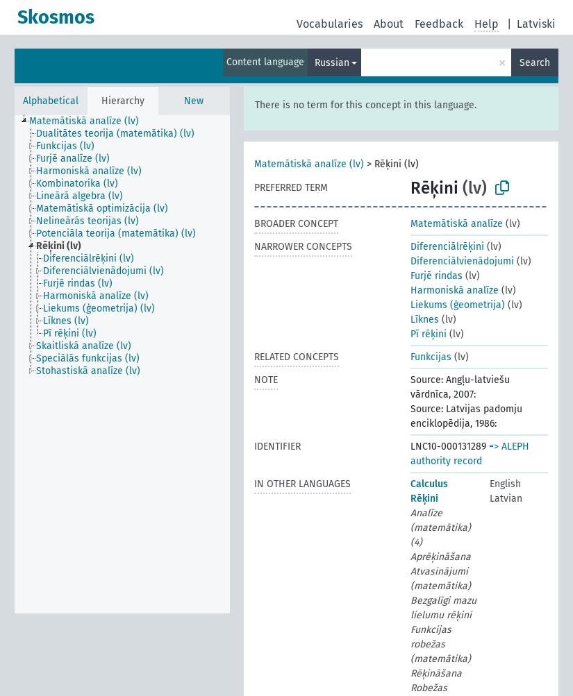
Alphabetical (50, 101)
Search (535, 63)
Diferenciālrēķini (447, 247)
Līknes (424, 319)
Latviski (536, 24)
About (389, 24)
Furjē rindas (436, 276)
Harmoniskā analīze (454, 290)
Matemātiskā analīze (456, 224)
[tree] (122, 364)
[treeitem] (89, 121)
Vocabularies (330, 24)
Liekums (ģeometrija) (457, 305)
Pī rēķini (428, 334)
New (194, 101)
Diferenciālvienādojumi (462, 261)
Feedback (439, 24)
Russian (332, 63)
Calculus (429, 484)
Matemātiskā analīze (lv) (309, 164)
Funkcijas (430, 357)
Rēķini (424, 498)
